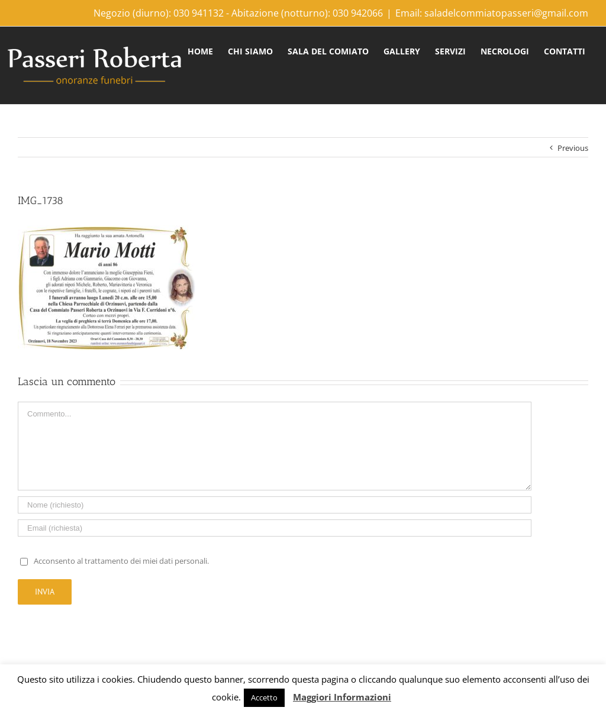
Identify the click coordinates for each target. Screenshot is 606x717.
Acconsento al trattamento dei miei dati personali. (121, 560)
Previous (572, 148)
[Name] (274, 504)
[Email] (274, 528)
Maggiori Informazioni (342, 697)
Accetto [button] (264, 697)
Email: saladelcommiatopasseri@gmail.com (491, 13)
